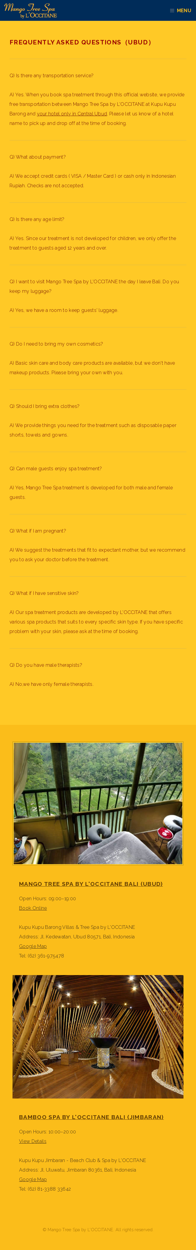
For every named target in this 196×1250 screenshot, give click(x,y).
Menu (186, 10)
